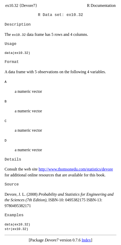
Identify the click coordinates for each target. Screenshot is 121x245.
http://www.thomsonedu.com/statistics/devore (76, 169)
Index (86, 240)
